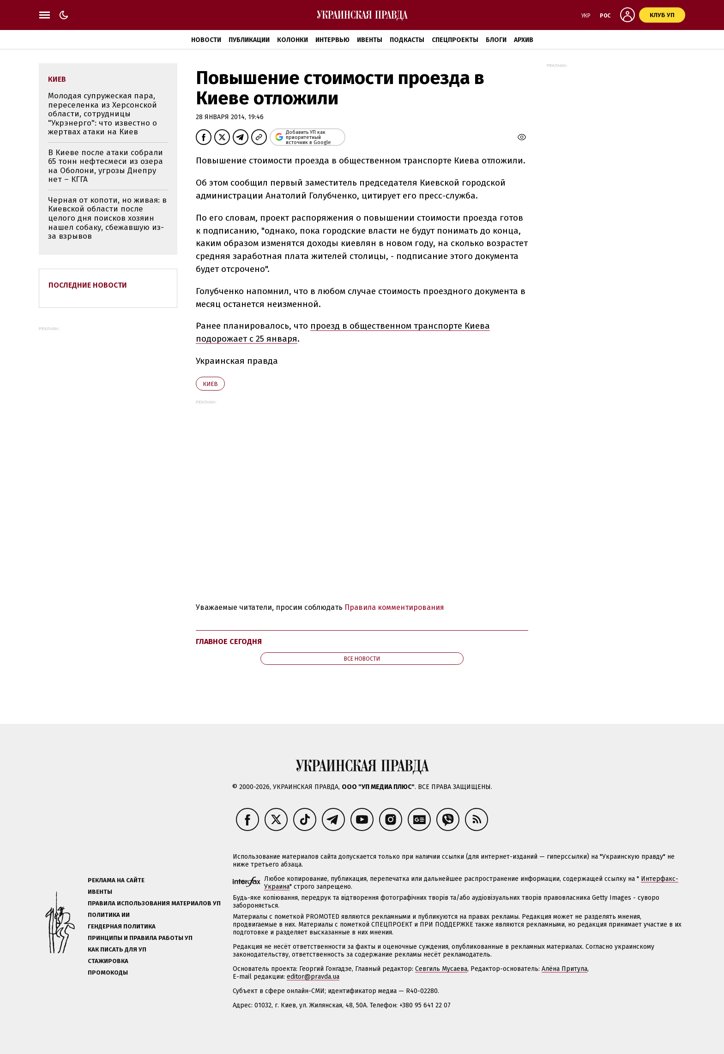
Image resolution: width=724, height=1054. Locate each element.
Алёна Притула (564, 969)
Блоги (496, 40)
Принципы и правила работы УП (140, 937)
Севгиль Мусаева (441, 969)
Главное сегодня (229, 641)
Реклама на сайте (116, 880)
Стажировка (108, 961)
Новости (206, 40)
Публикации (249, 40)
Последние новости (87, 285)
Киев (210, 383)
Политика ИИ (109, 914)
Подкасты (407, 40)
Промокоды (108, 972)
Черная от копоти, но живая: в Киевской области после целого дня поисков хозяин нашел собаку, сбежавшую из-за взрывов (107, 218)
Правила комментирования (394, 607)
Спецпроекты (455, 40)
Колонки (292, 40)
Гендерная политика (122, 926)
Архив (523, 40)
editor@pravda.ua (313, 977)
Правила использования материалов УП (154, 903)
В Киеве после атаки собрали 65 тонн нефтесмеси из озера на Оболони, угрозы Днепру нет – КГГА (105, 166)
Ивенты (369, 40)
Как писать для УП (117, 949)
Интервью (332, 40)
